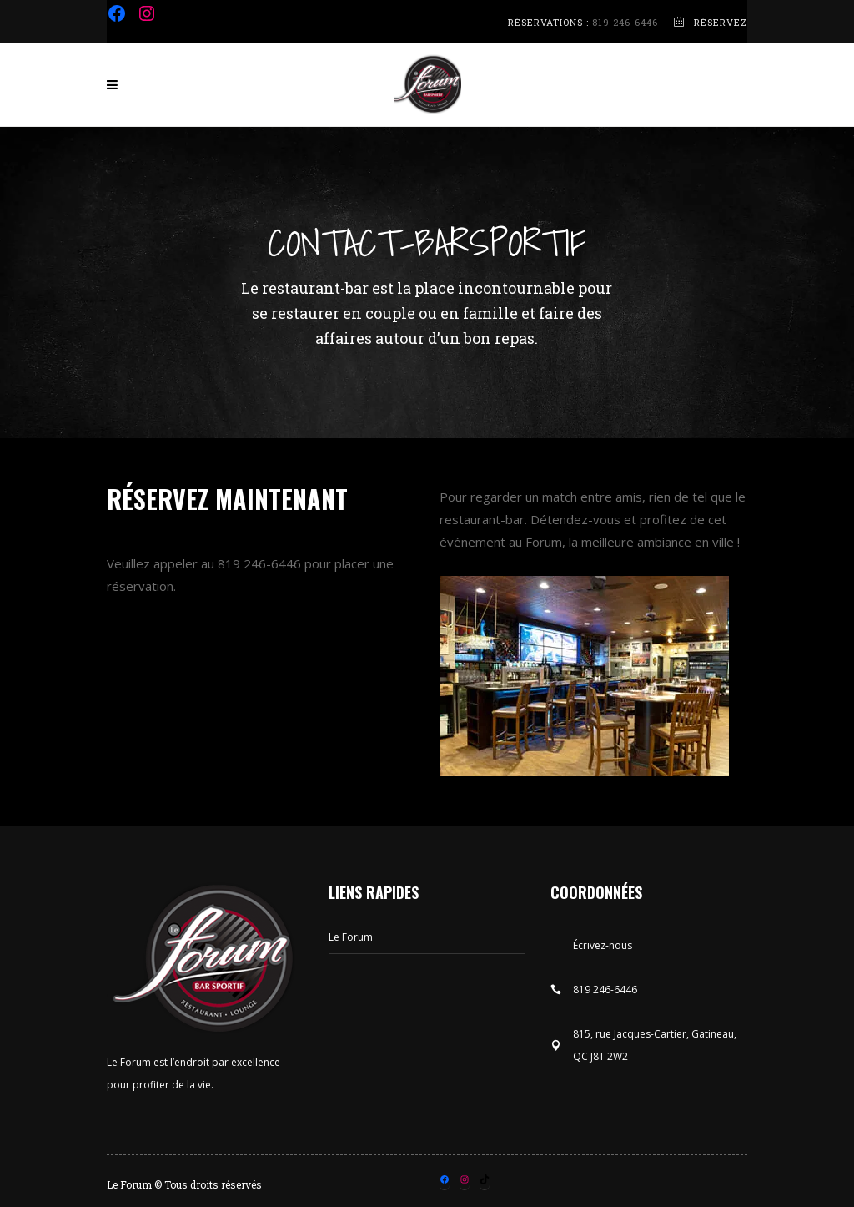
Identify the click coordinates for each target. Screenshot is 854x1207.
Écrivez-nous (602, 945)
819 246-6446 (625, 22)
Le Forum (351, 937)
